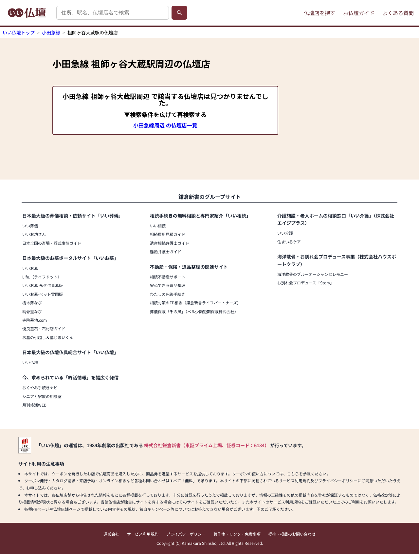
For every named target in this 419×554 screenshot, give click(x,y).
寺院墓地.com (34, 320)
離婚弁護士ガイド (165, 251)
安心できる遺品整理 (167, 285)
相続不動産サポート (167, 276)
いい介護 (285, 233)
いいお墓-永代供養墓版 (42, 285)
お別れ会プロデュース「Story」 (305, 282)
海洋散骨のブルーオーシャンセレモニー (312, 274)
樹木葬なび (32, 302)
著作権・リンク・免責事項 (237, 534)
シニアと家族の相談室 (42, 396)
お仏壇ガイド (358, 13)
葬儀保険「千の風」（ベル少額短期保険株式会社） (194, 311)
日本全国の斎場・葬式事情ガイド (51, 243)
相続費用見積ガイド (167, 234)
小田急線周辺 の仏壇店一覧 (165, 125)
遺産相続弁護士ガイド (169, 243)
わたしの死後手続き (167, 294)
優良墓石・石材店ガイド (43, 328)
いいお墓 (30, 268)
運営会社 (111, 534)
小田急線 (51, 32)
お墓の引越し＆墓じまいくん (47, 337)
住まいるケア (289, 241)
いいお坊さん (34, 234)
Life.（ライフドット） (42, 276)
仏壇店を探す (319, 13)
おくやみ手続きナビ (40, 387)
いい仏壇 (30, 362)
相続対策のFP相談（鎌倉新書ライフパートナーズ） (195, 302)
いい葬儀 (30, 225)
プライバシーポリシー (186, 534)
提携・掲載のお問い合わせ (292, 534)
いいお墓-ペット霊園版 (42, 294)
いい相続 (158, 225)
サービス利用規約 (142, 534)
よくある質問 (398, 13)
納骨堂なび (32, 311)
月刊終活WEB (34, 405)
